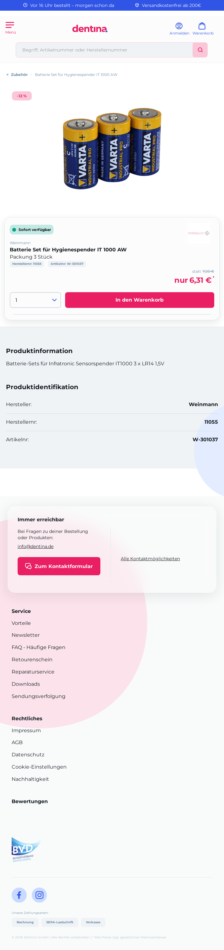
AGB (17, 742)
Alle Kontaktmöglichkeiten (150, 558)
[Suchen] (200, 49)
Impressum (26, 730)
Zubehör (19, 74)
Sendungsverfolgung (38, 696)
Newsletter (26, 635)
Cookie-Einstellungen (39, 767)
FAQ (17, 647)
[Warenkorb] (206, 31)
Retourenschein (32, 660)
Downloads (26, 684)
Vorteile (21, 623)
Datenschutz (28, 755)
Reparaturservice (33, 672)
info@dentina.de (35, 546)
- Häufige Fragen (43, 647)
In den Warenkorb (139, 300)
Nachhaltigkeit (30, 779)
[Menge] (35, 300)
